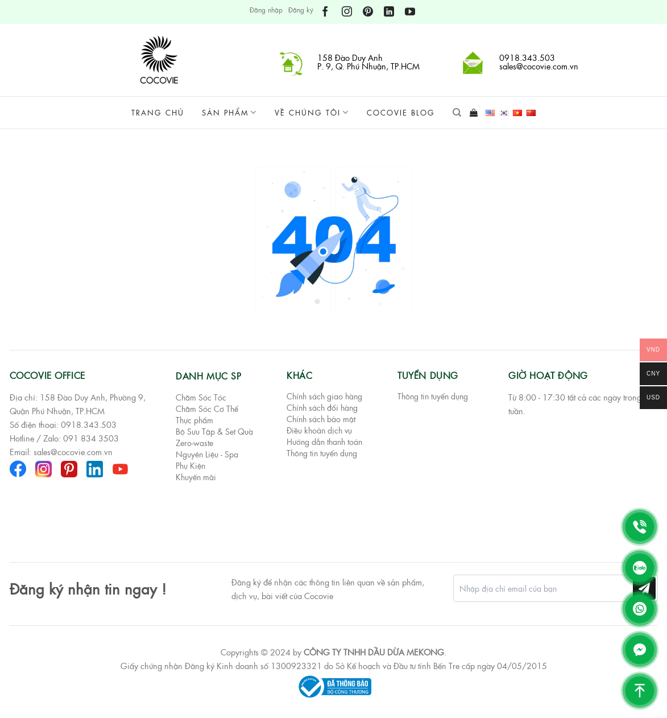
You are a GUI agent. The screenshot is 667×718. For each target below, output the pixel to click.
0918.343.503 (89, 424)
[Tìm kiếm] (457, 112)
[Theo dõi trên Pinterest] (368, 11)
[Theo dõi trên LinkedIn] (389, 11)
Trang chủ (157, 112)
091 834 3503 (91, 438)
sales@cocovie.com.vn (73, 451)
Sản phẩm (229, 112)
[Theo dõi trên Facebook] (325, 11)
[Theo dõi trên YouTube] (410, 11)
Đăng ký (300, 10)
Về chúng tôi (312, 112)
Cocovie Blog (401, 112)
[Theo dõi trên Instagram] (347, 11)
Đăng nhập (266, 10)
